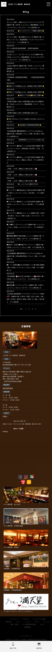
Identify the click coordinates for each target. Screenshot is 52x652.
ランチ (36, 622)
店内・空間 (14, 624)
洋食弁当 (8, 622)
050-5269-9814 (8, 388)
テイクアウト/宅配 (39, 619)
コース (18, 622)
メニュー (27, 622)
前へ (21, 309)
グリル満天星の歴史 (29, 624)
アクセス (26, 619)
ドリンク (46, 622)
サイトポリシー (26, 636)
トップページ (13, 619)
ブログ (42, 624)
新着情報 (27, 627)
